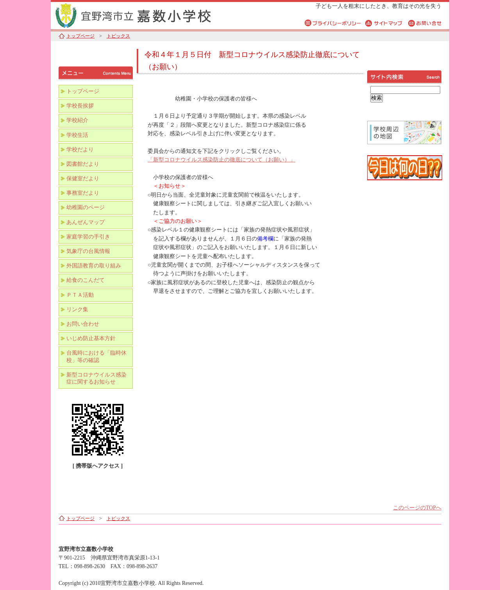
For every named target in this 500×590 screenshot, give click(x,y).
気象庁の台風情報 (88, 251)
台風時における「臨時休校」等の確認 (96, 356)
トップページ (80, 36)
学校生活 (77, 135)
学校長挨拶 (80, 106)
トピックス (118, 36)
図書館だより (82, 164)
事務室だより (82, 193)
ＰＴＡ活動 (80, 295)
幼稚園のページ (85, 207)
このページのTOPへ (417, 508)
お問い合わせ (82, 324)
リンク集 (77, 309)
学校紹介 (77, 120)
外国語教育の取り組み (93, 266)
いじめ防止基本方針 (91, 338)
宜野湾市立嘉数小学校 (148, 14)
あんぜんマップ (85, 222)
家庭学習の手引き (88, 237)
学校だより (80, 149)
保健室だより (82, 178)
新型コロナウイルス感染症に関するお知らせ (96, 378)
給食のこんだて (85, 280)
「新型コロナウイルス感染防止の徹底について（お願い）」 (221, 160)
